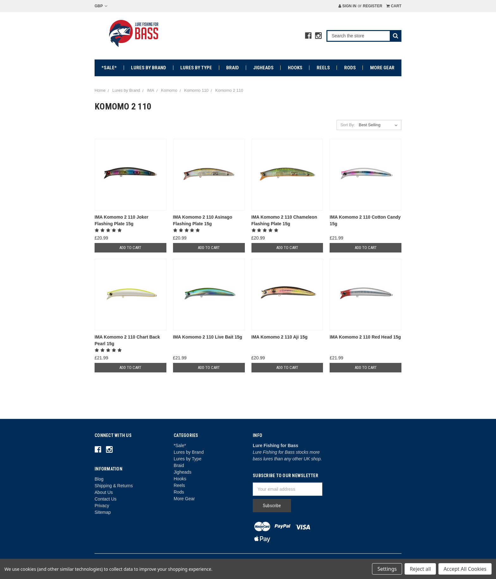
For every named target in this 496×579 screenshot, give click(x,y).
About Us (104, 492)
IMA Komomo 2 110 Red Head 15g (365, 336)
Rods (350, 68)
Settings (387, 568)
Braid (232, 68)
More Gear (382, 68)
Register (372, 6)
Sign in (347, 6)
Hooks (295, 68)
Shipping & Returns (114, 485)
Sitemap (103, 512)
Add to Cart (130, 247)
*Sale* (109, 68)
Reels (323, 68)
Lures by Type (196, 68)
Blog (99, 479)
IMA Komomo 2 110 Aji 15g (279, 336)
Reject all (420, 568)
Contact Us (105, 498)
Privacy (102, 505)
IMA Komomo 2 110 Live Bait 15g (207, 336)
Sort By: (347, 124)
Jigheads (263, 68)
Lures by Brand (148, 68)
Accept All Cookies (465, 568)
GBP (101, 6)
